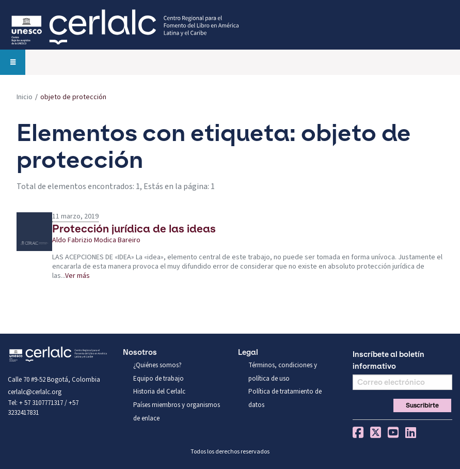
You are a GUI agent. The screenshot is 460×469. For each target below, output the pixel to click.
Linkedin (410, 432)
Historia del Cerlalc (159, 391)
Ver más (77, 276)
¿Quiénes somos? (157, 365)
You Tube (393, 432)
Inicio (25, 97)
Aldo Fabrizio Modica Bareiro (96, 240)
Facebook (358, 432)
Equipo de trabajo (158, 378)
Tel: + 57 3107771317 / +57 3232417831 (43, 408)
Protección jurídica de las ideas (134, 228)
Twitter (375, 432)
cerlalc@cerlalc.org (34, 392)
